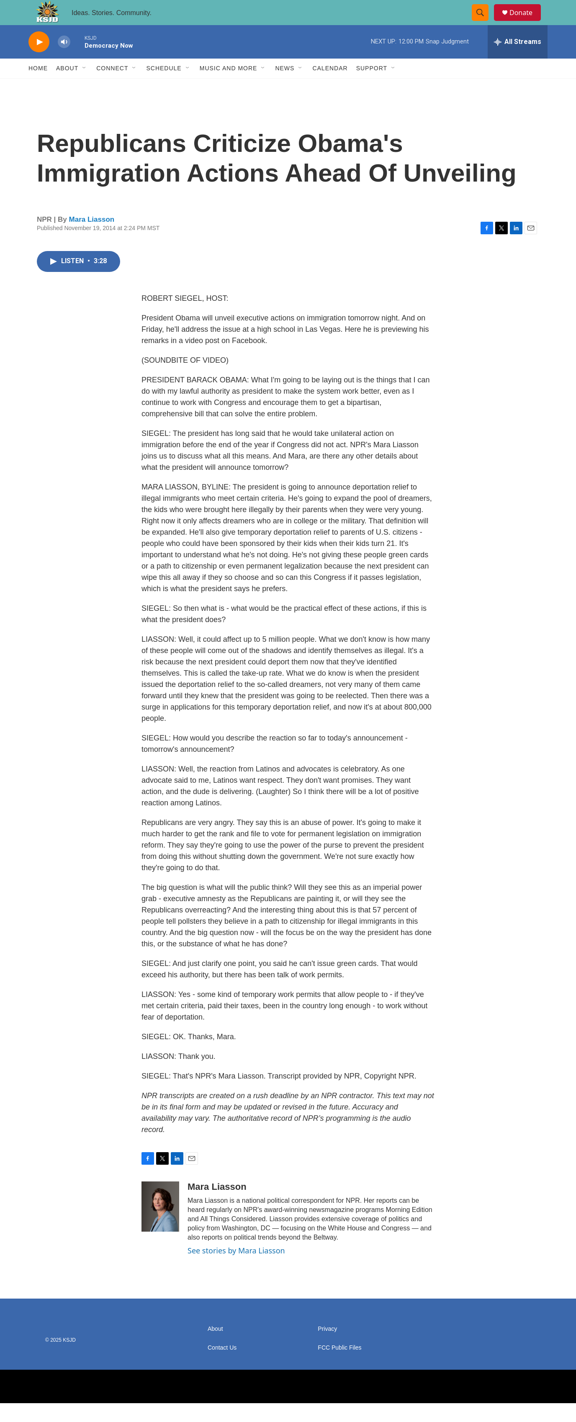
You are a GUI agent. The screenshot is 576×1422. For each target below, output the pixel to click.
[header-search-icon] (484, 22)
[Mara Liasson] (160, 1225)
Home (38, 87)
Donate (526, 22)
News (284, 87)
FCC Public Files (339, 1366)
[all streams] (518, 60)
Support (371, 87)
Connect (112, 87)
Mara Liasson (92, 238)
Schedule (163, 87)
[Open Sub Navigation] (84, 87)
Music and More (228, 87)
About (67, 87)
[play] (39, 61)
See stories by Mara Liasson (236, 1269)
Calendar (329, 87)
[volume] (64, 60)
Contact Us (222, 1366)
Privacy (327, 1348)
